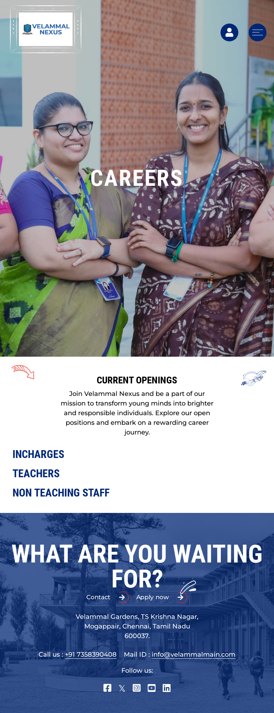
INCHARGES (38, 454)
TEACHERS (36, 473)
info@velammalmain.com (193, 654)
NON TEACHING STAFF (61, 493)
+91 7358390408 (91, 654)
